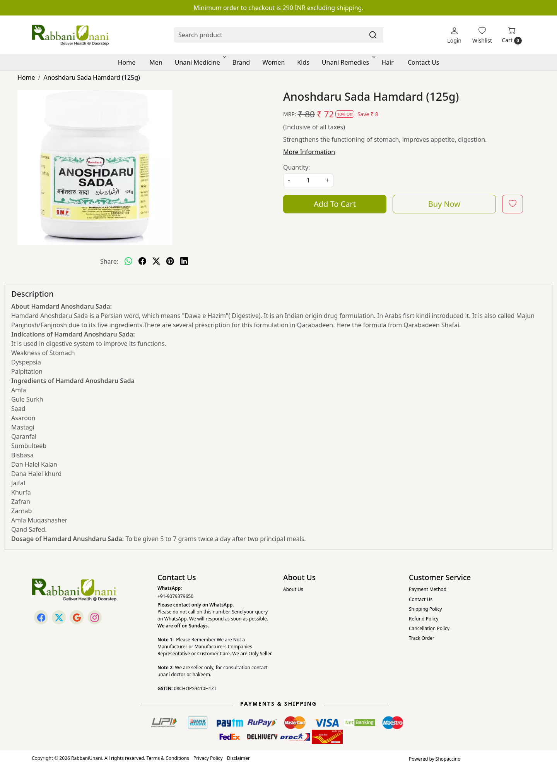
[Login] (454, 35)
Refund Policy (423, 618)
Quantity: (296, 167)
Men (155, 62)
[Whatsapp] (128, 261)
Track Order (421, 638)
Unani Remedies (348, 62)
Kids (303, 62)
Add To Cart (335, 204)
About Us (293, 589)
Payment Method (427, 589)
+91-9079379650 (175, 596)
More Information (309, 152)
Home (127, 62)
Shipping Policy (425, 609)
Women (273, 62)
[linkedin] (184, 261)
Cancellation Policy (429, 628)
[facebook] (142, 261)
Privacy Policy (208, 758)
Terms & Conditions (168, 758)
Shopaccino (448, 759)
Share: (109, 261)
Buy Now (444, 204)
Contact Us (423, 62)
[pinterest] (170, 261)
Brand (241, 62)
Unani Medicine (200, 62)
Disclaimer (238, 758)
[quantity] (308, 180)
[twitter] (156, 261)
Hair (387, 62)
